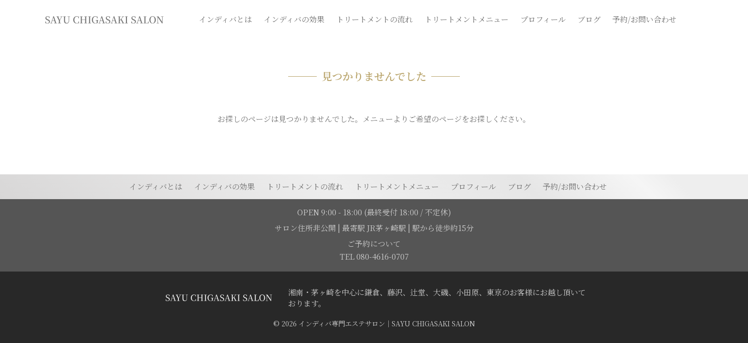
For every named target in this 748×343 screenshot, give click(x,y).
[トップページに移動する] (218, 297)
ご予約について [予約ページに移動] (374, 243)
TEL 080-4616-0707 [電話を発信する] (374, 256)
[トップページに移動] (104, 19)
